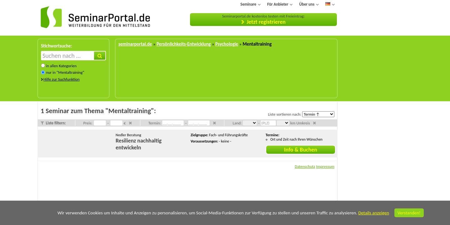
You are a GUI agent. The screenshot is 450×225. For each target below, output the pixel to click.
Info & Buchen (300, 149)
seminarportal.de (135, 44)
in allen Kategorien (61, 65)
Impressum (325, 166)
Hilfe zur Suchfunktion (61, 79)
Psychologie (226, 44)
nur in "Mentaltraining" (65, 72)
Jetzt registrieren (266, 21)
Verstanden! (409, 213)
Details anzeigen (373, 213)
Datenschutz (305, 166)
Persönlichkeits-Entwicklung (184, 44)
